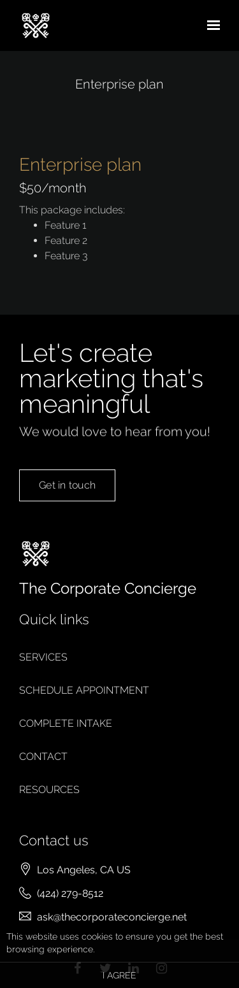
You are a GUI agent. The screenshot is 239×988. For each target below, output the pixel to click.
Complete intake (65, 723)
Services (43, 657)
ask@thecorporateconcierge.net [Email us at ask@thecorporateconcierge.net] (112, 917)
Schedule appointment (84, 690)
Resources (49, 790)
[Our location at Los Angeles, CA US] (84, 870)
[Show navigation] (210, 25)
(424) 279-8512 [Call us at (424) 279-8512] (70, 893)
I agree (119, 975)
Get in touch (67, 498)
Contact (43, 756)
